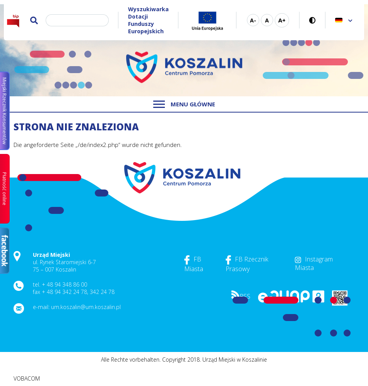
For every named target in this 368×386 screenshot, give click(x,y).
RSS (240, 296)
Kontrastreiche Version (312, 20)
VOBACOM (27, 378)
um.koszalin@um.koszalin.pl (86, 307)
